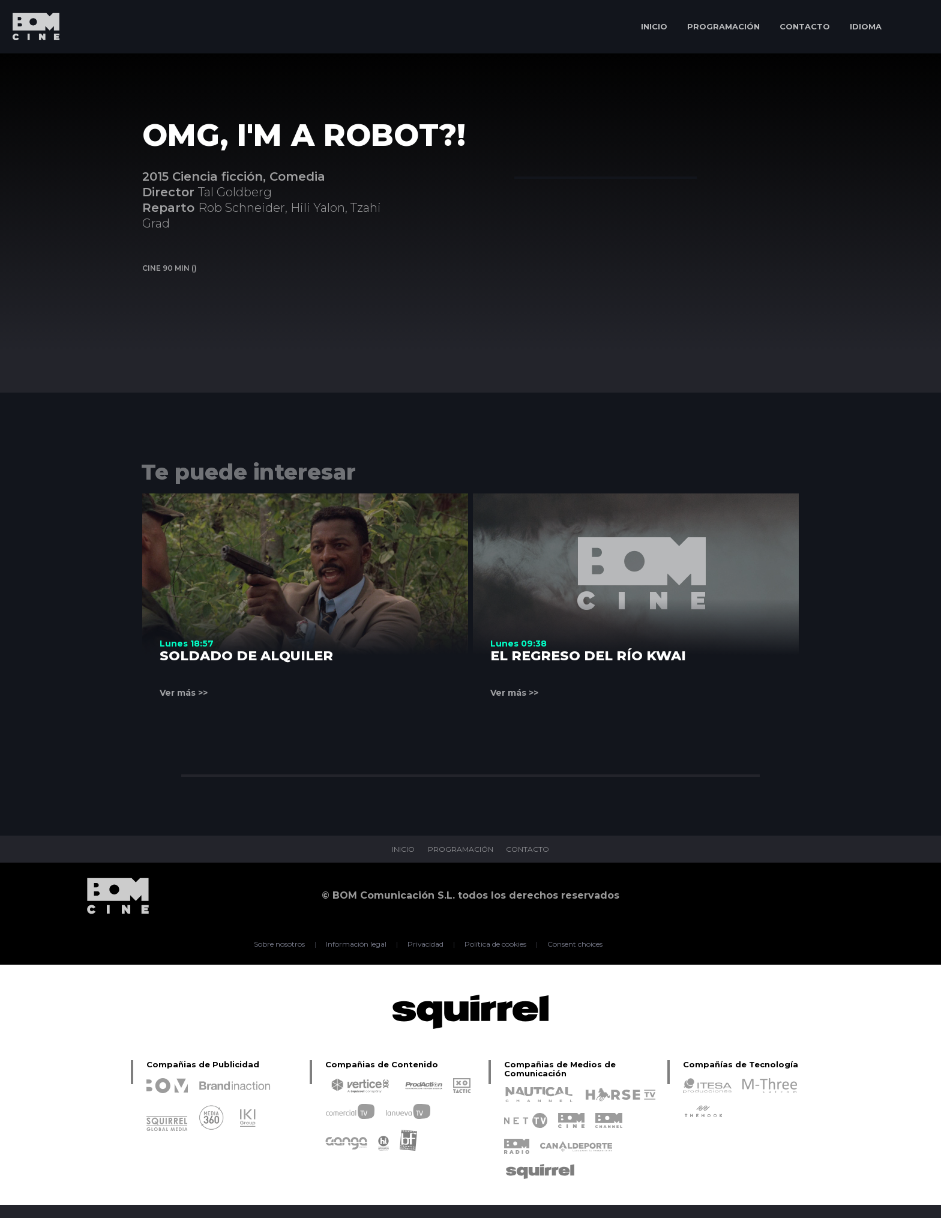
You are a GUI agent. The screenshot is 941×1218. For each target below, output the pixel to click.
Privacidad (425, 944)
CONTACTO (805, 26)
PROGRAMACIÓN (723, 26)
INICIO (654, 26)
